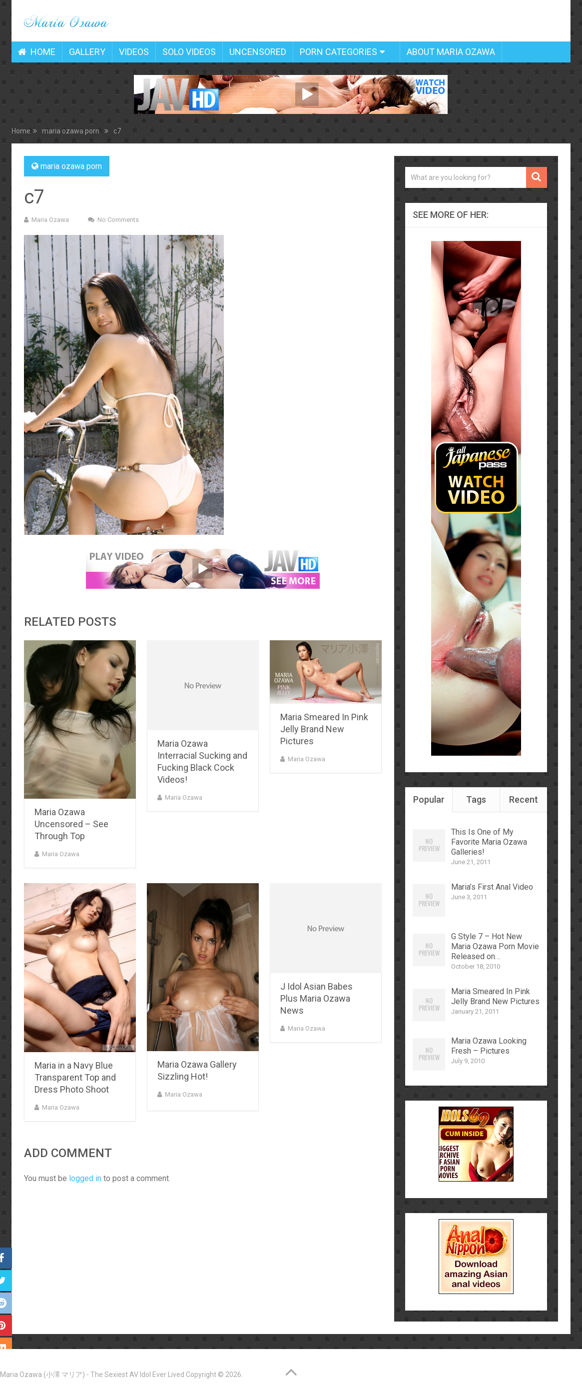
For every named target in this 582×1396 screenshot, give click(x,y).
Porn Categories (338, 51)
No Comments (118, 219)
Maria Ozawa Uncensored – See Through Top (71, 824)
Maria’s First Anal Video (492, 887)
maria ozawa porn (71, 166)
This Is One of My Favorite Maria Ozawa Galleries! (489, 842)
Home (36, 51)
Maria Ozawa (50, 219)
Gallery (87, 51)
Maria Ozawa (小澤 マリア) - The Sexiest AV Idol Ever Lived (92, 1375)
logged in (85, 1178)
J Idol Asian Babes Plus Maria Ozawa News (316, 998)
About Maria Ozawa (451, 51)
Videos (134, 51)
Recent (523, 799)
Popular (429, 799)
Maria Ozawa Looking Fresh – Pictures (489, 1046)
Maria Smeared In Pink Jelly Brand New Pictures (324, 729)
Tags (476, 799)
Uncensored (257, 51)
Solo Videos (189, 51)
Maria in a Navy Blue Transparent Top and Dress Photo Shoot (75, 1077)
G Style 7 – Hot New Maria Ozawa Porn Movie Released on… (495, 946)
